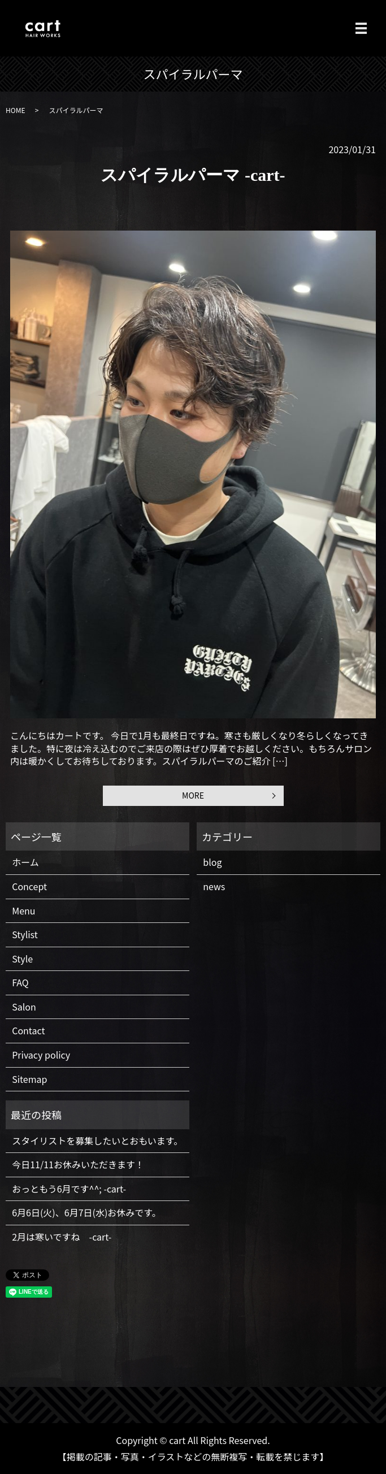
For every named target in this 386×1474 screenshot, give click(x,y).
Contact (28, 1030)
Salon (24, 1006)
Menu (23, 910)
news (214, 886)
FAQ (20, 982)
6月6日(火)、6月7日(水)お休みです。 (86, 1212)
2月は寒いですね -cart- (61, 1236)
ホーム (25, 862)
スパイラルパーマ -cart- (193, 175)
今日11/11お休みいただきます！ (78, 1164)
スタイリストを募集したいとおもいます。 (97, 1140)
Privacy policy (41, 1054)
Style (22, 958)
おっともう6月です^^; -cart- (69, 1188)
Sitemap (29, 1079)
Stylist (25, 934)
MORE (193, 795)
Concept (29, 886)
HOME (15, 110)
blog (212, 862)
